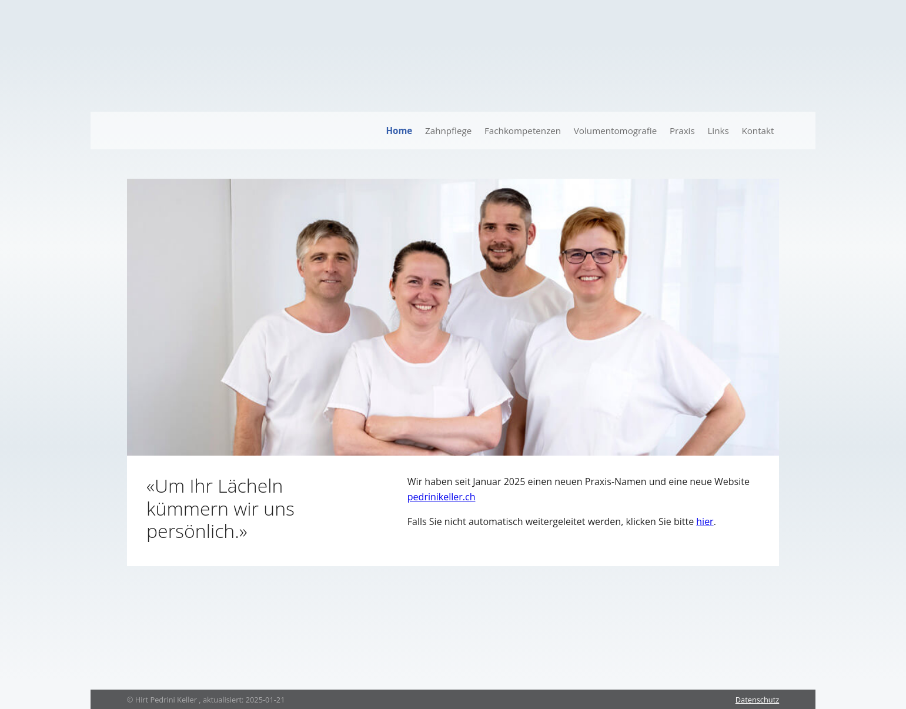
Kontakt (757, 130)
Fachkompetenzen (522, 130)
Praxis (682, 130)
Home (399, 130)
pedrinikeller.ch (441, 496)
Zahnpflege (448, 130)
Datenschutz (757, 699)
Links (717, 130)
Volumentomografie (615, 130)
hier (704, 521)
